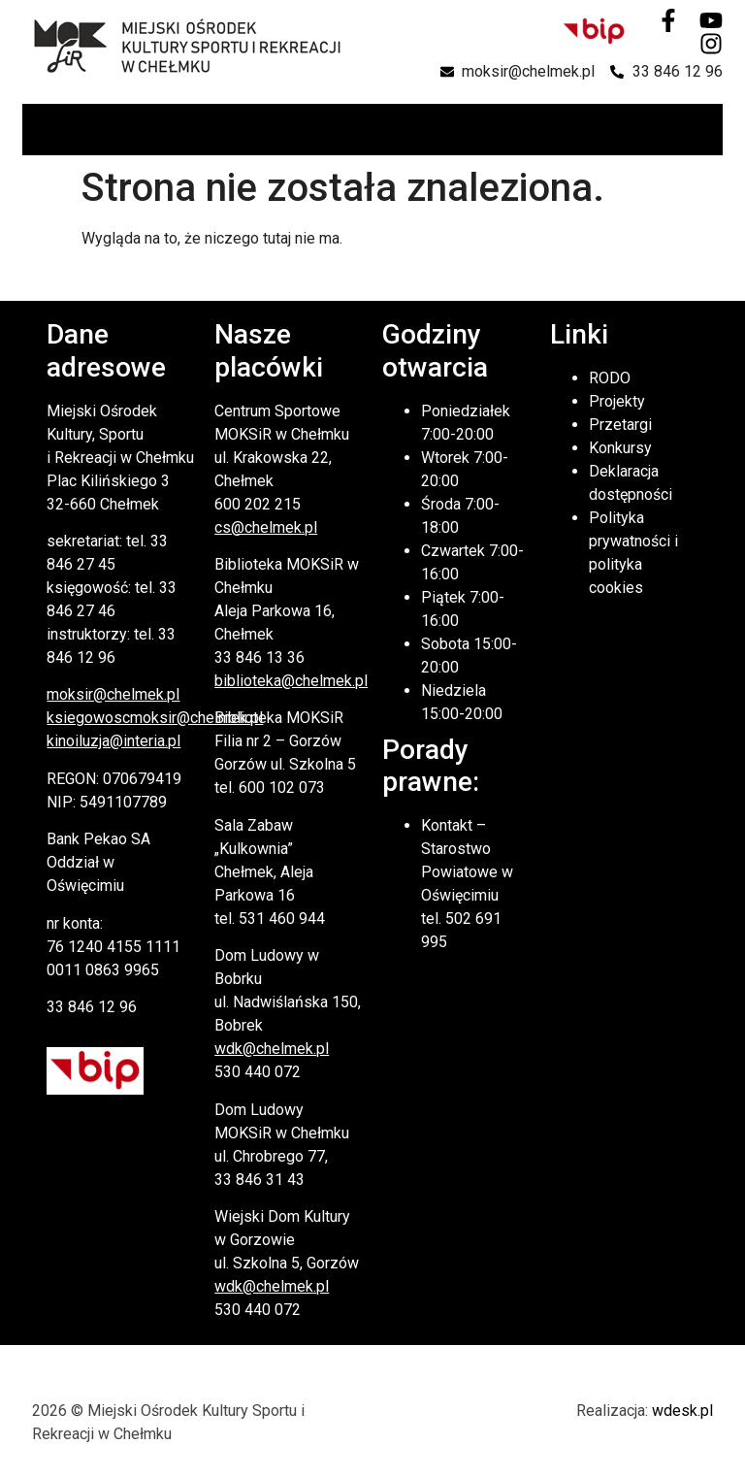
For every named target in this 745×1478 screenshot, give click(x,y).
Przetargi (620, 424)
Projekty (617, 401)
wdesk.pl (682, 1410)
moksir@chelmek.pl (113, 694)
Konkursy (620, 448)
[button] (707, 130)
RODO (610, 378)
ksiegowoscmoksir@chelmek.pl (155, 717)
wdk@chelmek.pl (271, 1048)
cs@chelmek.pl (265, 527)
